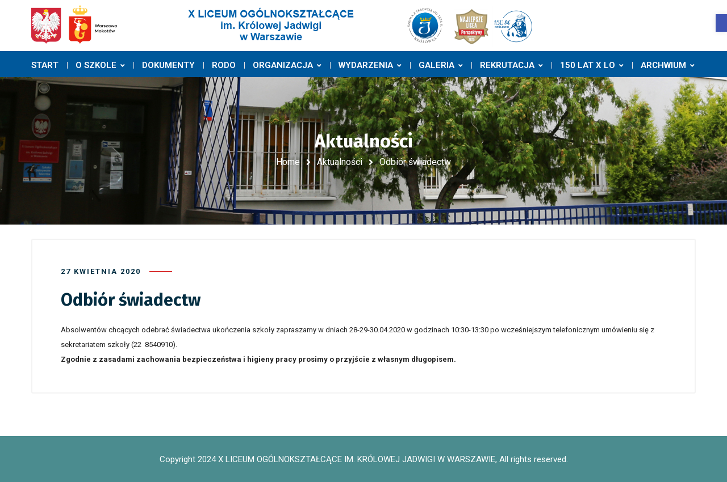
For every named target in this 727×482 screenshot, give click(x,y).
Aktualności (339, 162)
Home (288, 162)
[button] (721, 23)
